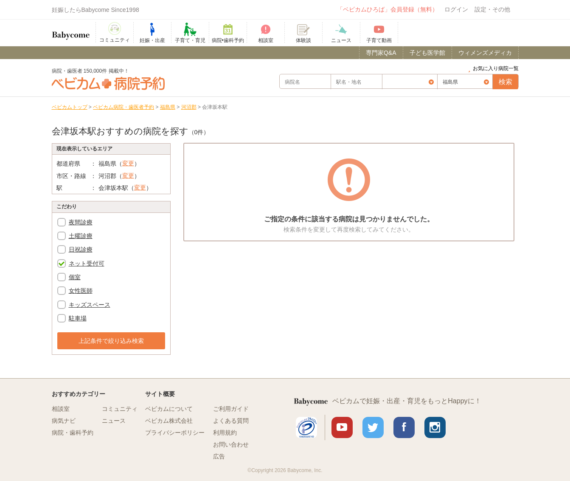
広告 (219, 456)
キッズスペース (89, 304)
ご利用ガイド (231, 408)
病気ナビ (64, 420)
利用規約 (225, 432)
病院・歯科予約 (72, 432)
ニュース (114, 420)
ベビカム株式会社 (169, 420)
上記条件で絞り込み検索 (111, 340)
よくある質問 (231, 420)
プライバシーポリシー (175, 432)
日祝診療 (81, 249)
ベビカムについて (169, 408)
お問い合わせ (231, 444)
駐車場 (78, 318)
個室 (75, 277)
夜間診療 (81, 222)
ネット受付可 (86, 263)
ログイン (456, 9)
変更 (128, 163)
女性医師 (81, 290)
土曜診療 (81, 235)
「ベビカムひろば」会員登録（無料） (387, 9)
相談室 (61, 408)
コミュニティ (120, 408)
